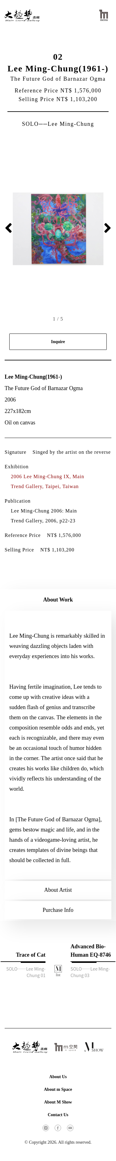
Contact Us (58, 1114)
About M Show (58, 1102)
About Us (58, 1076)
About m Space (58, 1089)
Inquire (58, 341)
